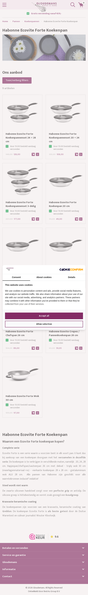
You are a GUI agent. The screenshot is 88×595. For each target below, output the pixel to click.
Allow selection (44, 324)
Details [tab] (71, 277)
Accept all (44, 316)
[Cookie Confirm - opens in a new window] (71, 269)
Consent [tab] (16, 277)
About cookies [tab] (43, 277)
